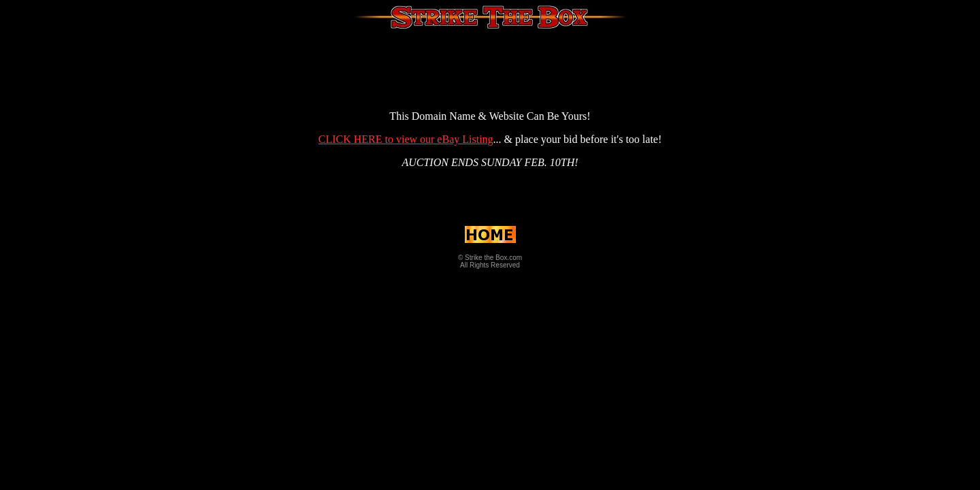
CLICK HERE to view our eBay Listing (405, 139)
